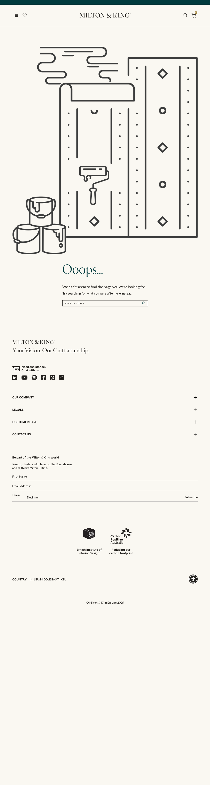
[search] (185, 15)
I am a (16, 495)
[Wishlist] (25, 15)
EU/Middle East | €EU (48, 579)
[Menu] (16, 15)
